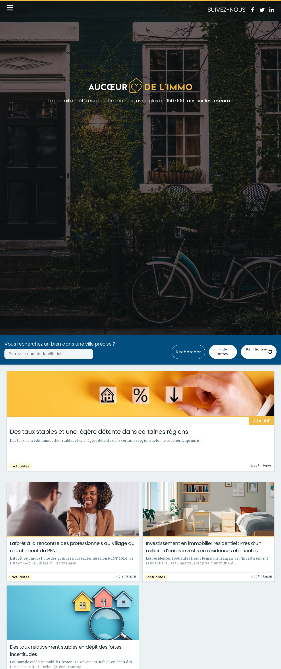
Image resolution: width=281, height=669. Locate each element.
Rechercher (188, 352)
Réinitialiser (259, 351)
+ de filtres (223, 351)
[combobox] (48, 354)
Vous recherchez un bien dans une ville (59, 344)
